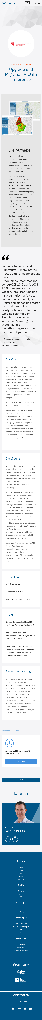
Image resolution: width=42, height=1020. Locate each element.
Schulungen (21, 912)
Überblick (21, 891)
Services (21, 909)
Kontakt (21, 879)
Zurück (21, 780)
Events (21, 873)
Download (21, 761)
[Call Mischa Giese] (15, 839)
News (21, 870)
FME (21, 930)
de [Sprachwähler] (27, 3)
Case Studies (21, 897)
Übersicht (21, 867)
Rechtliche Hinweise (21, 950)
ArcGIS (21, 933)
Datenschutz (21, 947)
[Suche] (34, 3)
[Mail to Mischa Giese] (8, 839)
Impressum (21, 944)
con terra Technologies (21, 927)
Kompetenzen (21, 894)
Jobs (21, 876)
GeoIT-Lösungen (21, 924)
